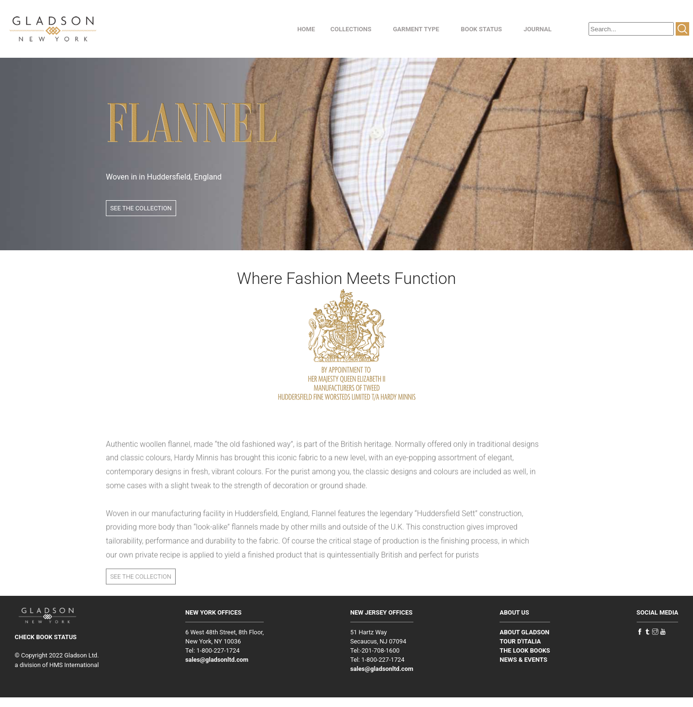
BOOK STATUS (481, 29)
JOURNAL (538, 29)
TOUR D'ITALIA (520, 641)
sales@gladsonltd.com (216, 659)
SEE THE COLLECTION (141, 208)
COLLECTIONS (351, 29)
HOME (306, 29)
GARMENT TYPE (416, 29)
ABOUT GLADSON (524, 632)
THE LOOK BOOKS (525, 650)
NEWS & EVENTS (523, 659)
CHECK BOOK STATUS (46, 637)
